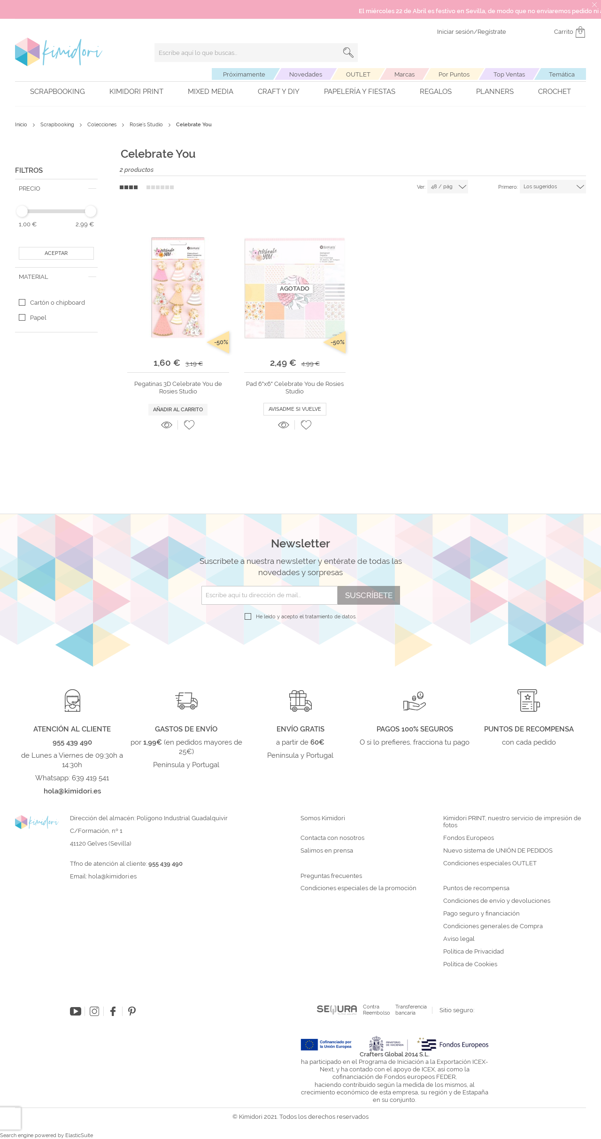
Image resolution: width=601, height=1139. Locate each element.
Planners (495, 91)
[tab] (56, 188)
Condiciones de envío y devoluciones (496, 901)
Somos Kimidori (322, 818)
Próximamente (244, 74)
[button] (189, 425)
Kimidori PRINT (136, 91)
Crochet (554, 91)
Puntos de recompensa (476, 888)
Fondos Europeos (468, 838)
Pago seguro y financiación (481, 913)
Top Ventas (509, 74)
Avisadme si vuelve (295, 409)
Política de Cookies (470, 964)
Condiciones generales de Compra (493, 926)
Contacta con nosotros (332, 838)
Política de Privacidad (473, 951)
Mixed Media (210, 91)
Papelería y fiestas (359, 91)
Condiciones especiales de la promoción (359, 888)
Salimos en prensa (326, 850)
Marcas (404, 74)
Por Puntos (454, 74)
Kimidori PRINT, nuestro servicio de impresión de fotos (512, 822)
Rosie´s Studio (147, 125)
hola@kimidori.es (112, 876)
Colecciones (102, 125)
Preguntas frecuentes (331, 876)
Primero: (508, 187)
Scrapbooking (57, 91)
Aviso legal (459, 939)
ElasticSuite (79, 1135)
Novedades (305, 74)
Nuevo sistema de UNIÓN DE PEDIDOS (498, 850)
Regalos (436, 91)
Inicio (22, 125)
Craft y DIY (279, 91)
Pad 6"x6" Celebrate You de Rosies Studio (295, 387)
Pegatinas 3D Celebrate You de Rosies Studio (178, 387)
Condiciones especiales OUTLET (490, 863)
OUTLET (358, 74)
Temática (562, 74)
